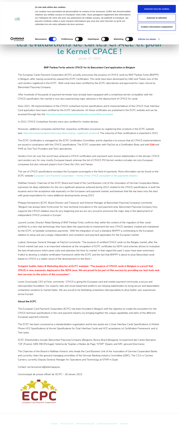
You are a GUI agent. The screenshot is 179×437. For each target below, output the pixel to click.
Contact (124, 424)
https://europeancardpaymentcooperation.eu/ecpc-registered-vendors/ (60, 133)
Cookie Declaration (107, 424)
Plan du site (67, 424)
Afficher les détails (147, 37)
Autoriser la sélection (157, 16)
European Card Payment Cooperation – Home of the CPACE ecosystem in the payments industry (85, 175)
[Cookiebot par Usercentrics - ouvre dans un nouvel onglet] (17, 37)
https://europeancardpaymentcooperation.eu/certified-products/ (79, 114)
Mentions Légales (85, 424)
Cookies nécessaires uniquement (157, 25)
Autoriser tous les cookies (156, 7)
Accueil (54, 424)
